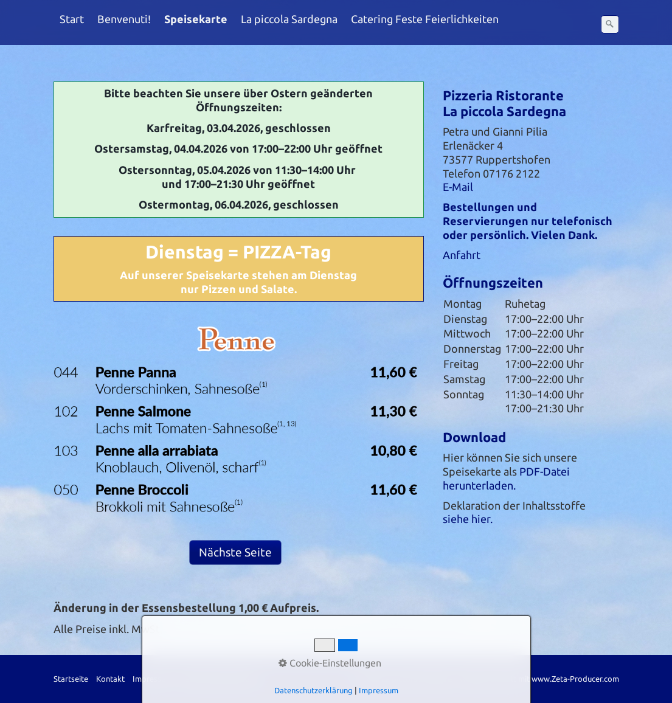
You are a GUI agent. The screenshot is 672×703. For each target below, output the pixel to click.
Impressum (152, 678)
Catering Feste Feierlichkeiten (425, 19)
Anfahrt (461, 255)
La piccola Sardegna (289, 19)
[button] (235, 552)
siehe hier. (468, 519)
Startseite (71, 678)
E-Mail (458, 187)
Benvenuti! (124, 19)
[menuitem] (72, 19)
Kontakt (110, 678)
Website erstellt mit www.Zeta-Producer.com (539, 678)
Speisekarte (195, 19)
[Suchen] (609, 24)
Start (72, 19)
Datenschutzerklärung (219, 678)
